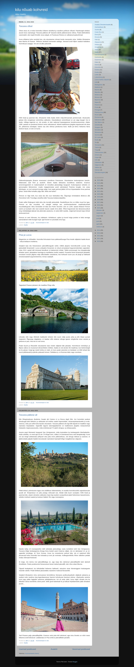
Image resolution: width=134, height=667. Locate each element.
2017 (98, 202)
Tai (96, 142)
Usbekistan (98, 162)
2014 (98, 230)
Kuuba (97, 72)
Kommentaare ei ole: (42, 222)
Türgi (96, 150)
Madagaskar (98, 84)
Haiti (96, 39)
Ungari (97, 157)
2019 (98, 197)
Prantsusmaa (99, 112)
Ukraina (97, 155)
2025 (98, 180)
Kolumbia (98, 67)
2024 (98, 183)
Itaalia (26, 225)
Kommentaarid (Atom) (32, 653)
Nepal (96, 102)
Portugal (97, 110)
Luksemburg (98, 77)
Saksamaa (98, 120)
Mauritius (97, 92)
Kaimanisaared (99, 54)
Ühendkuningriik (100, 172)
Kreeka (97, 69)
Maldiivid (97, 87)
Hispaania (98, 42)
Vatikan (97, 167)
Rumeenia (98, 117)
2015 (98, 208)
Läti (96, 82)
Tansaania (98, 145)
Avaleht (54, 649)
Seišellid (97, 125)
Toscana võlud (25, 26)
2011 (98, 238)
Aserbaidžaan (99, 27)
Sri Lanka (98, 137)
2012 (98, 236)
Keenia (97, 64)
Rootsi (97, 115)
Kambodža (98, 57)
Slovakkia (98, 130)
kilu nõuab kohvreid (31, 10)
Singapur (97, 127)
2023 (98, 186)
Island (97, 49)
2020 (98, 194)
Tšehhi (97, 147)
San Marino (98, 122)
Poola (96, 107)
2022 (98, 188)
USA (96, 160)
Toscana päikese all (28, 415)
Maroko (97, 89)
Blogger (74, 661)
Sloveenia (98, 132)
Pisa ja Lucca (25, 235)
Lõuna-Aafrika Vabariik (102, 79)
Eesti (96, 34)
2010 (98, 241)
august (98, 216)
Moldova (97, 95)
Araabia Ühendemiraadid (102, 24)
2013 (98, 233)
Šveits (97, 140)
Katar (96, 62)
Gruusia (97, 37)
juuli (97, 218)
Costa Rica (98, 32)
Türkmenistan (99, 152)
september (100, 213)
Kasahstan (98, 59)
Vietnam (97, 170)
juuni (98, 221)
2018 (98, 199)
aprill (98, 224)
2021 (98, 191)
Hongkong (98, 47)
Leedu (97, 74)
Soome (97, 135)
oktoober (99, 210)
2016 (98, 205)
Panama (97, 105)
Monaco (97, 97)
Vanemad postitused (81, 649)
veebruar (99, 227)
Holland (97, 44)
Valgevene (98, 165)
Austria (97, 29)
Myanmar (98, 100)
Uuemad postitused (27, 649)
